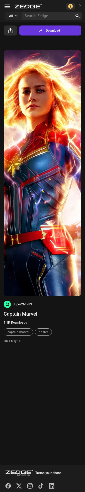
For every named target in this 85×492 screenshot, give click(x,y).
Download (49, 30)
